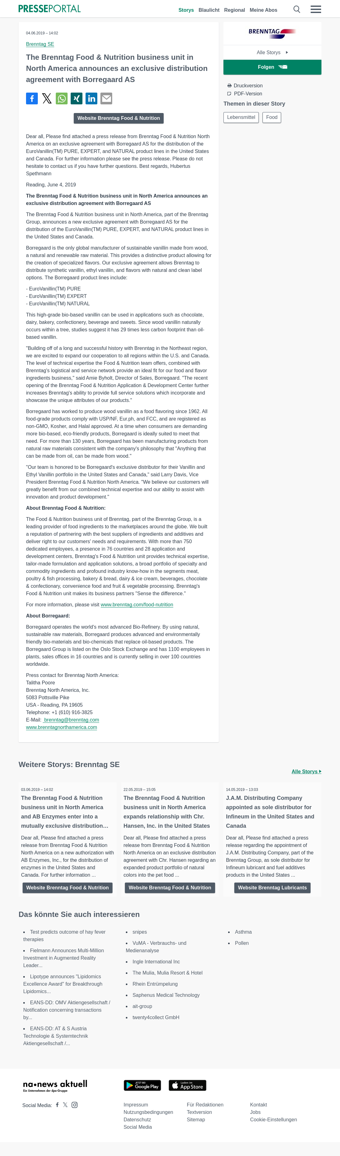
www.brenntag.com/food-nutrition (137, 604)
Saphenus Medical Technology (166, 1009)
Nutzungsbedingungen (148, 1126)
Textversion (199, 1126)
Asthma (243, 946)
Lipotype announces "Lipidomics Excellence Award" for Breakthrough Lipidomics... (62, 998)
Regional (234, 10)
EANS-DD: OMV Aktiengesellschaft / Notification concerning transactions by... (66, 1024)
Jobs (255, 1126)
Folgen (272, 67)
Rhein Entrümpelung (155, 998)
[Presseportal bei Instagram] (72, 1118)
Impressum (136, 1118)
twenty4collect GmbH (156, 1031)
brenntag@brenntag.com (71, 719)
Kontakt (258, 1118)
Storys (186, 10)
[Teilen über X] (47, 98)
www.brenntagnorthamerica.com (61, 727)
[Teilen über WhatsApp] (62, 98)
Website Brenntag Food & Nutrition (118, 118)
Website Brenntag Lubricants (272, 887)
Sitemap (196, 1133)
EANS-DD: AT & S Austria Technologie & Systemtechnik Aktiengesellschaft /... (55, 1050)
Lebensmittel (241, 117)
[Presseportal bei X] (63, 1119)
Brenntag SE (40, 44)
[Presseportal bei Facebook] (55, 1119)
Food (273, 117)
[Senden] (106, 98)
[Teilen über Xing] (76, 98)
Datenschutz (137, 1133)
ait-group (142, 1020)
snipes (140, 946)
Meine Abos (263, 10)
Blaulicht (209, 10)
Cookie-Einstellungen (273, 1133)
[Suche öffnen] (297, 9)
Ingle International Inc (156, 975)
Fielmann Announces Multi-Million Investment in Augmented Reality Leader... (63, 972)
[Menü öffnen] (315, 9)
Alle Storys (272, 52)
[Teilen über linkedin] (91, 98)
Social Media (138, 1141)
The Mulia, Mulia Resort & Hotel (168, 986)
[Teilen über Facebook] (32, 98)
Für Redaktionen (205, 1118)
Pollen (242, 957)
